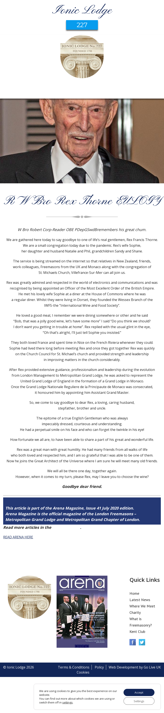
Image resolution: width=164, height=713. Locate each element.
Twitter (142, 642)
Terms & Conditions (73, 667)
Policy (99, 667)
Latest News (139, 599)
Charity (135, 612)
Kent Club (137, 631)
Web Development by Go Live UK (135, 667)
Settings (138, 701)
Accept (138, 692)
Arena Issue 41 (66, 527)
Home (134, 593)
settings (67, 702)
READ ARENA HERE (18, 537)
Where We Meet (142, 606)
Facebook (132, 642)
